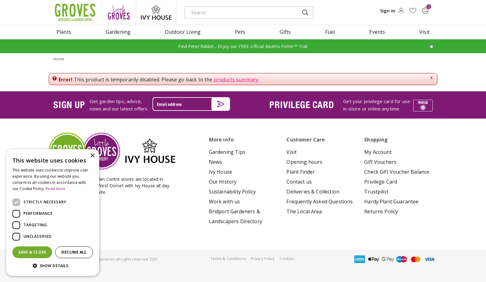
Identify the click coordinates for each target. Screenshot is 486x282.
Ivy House (220, 171)
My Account (378, 152)
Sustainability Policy (232, 191)
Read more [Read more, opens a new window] (55, 188)
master (415, 259)
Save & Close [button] (32, 252)
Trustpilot (376, 191)
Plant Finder (300, 171)
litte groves (118, 12)
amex (360, 259)
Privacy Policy (263, 258)
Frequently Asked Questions (319, 201)
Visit (291, 152)
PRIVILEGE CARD (301, 104)
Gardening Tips (227, 152)
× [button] (92, 156)
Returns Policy (381, 211)
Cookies (287, 258)
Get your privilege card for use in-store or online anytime (376, 104)
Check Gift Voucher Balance (396, 171)
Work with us (224, 201)
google (388, 259)
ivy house (156, 12)
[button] (52, 266)
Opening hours (304, 161)
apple (374, 259)
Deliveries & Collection (312, 191)
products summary (236, 79)
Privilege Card (380, 181)
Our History (223, 181)
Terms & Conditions (228, 258)
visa (429, 259)
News (215, 161)
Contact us (299, 181)
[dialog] (52, 212)
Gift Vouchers (380, 161)
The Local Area (304, 211)
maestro (401, 259)
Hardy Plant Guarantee (391, 201)
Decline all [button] (73, 252)
